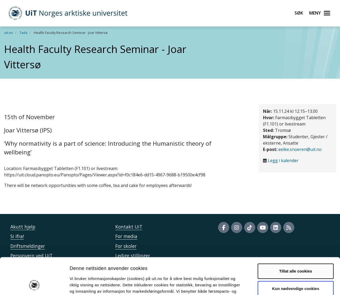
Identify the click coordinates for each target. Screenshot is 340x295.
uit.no (8, 32)
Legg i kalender (283, 160)
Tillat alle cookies (295, 237)
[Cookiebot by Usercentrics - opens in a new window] (34, 285)
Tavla (23, 32)
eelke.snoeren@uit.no (300, 149)
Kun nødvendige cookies (295, 254)
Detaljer (282, 284)
